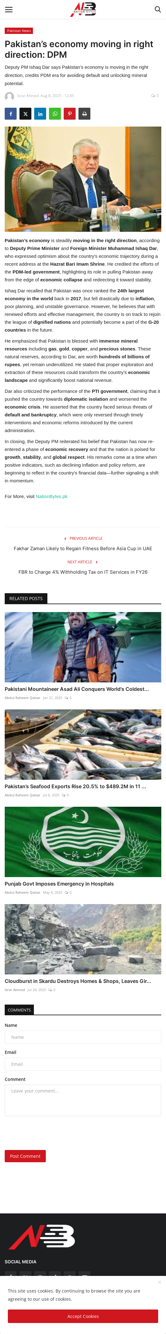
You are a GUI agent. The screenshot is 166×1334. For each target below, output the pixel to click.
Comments (19, 1010)
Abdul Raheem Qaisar (22, 697)
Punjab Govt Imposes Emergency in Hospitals (59, 884)
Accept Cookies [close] (83, 1316)
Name (11, 1025)
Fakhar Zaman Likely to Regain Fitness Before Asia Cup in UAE (83, 548)
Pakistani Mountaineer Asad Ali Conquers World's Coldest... (77, 689)
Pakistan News (19, 30)
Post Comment (25, 1156)
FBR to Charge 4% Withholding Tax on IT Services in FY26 (83, 572)
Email (10, 1052)
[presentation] (44, 1131)
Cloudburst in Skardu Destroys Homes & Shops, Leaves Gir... (78, 981)
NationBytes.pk (51, 496)
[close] (160, 1282)
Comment (15, 1079)
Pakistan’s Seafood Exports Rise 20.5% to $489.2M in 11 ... (75, 786)
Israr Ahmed (15, 989)
